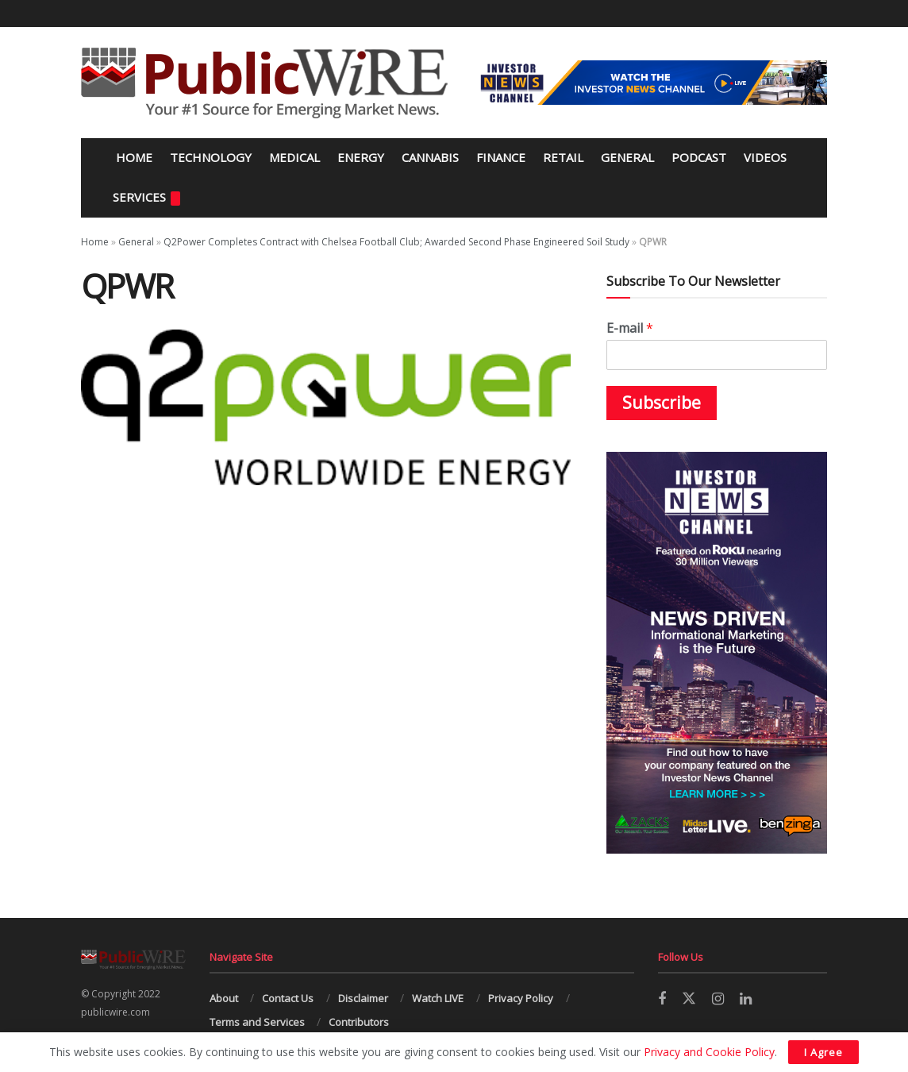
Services (146, 197)
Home (132, 157)
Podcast (698, 157)
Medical (294, 157)
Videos (765, 157)
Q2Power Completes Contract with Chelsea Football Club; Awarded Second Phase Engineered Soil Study (396, 242)
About (224, 998)
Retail (563, 157)
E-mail (629, 328)
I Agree (823, 1052)
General (627, 157)
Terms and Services (257, 1022)
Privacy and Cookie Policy (709, 1051)
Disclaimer (363, 998)
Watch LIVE (438, 998)
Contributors (359, 1022)
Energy (360, 157)
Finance (500, 157)
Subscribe (661, 402)
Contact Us (288, 998)
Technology (211, 157)
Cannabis (430, 157)
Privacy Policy (520, 998)
